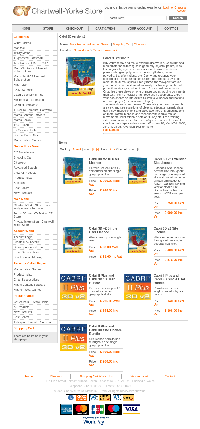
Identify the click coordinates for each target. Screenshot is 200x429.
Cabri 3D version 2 (26, 104)
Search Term (116, 17)
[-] (97, 149)
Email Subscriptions (27, 252)
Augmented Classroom (29, 58)
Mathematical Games (28, 140)
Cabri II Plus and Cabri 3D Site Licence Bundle (105, 330)
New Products (23, 192)
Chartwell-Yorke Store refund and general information (32, 206)
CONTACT (171, 28)
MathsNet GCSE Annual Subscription (29, 78)
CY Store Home (24, 152)
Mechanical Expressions (30, 99)
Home (29, 376)
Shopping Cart (23, 157)
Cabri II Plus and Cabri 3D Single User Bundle (169, 279)
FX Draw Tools (23, 89)
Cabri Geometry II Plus (28, 94)
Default (76, 149)
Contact (170, 376)
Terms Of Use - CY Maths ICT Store (33, 215)
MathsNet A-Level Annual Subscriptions (30, 69)
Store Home (77, 44)
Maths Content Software (29, 114)
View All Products (25, 172)
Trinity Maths (22, 53)
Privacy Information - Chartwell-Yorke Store (34, 223)
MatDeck (19, 47)
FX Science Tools (25, 130)
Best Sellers (22, 187)
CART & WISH (105, 28)
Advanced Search (25, 167)
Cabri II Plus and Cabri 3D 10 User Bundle (102, 279)
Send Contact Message (29, 257)
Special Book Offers (27, 135)
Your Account (139, 376)
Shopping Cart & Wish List (96, 376)
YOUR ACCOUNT (140, 28)
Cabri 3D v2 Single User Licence (103, 230)
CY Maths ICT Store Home (31, 301)
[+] (94, 149)
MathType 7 (21, 84)
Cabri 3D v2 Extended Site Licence (170, 161)
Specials (19, 182)
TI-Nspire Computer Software (33, 109)
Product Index (23, 177)
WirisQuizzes (22, 42)
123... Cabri (21, 125)
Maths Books (22, 120)
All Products (22, 307)
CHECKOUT (74, 28)
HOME (26, 28)
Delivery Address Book (28, 247)
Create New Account (27, 242)
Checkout (20, 162)
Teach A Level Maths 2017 (31, 63)
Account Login (23, 237)
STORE (48, 28)
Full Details (111, 129)
